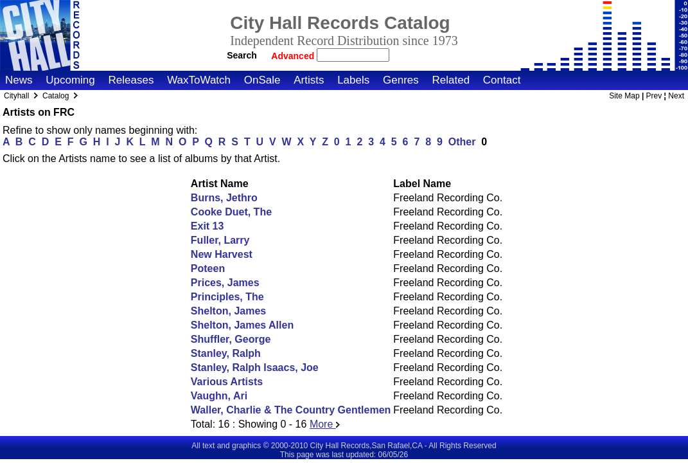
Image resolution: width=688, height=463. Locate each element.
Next (676, 95)
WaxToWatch (199, 80)
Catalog (55, 95)
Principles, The (227, 296)
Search (242, 55)
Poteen (208, 268)
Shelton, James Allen (242, 325)
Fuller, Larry (220, 240)
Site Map (624, 95)
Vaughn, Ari (219, 395)
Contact (502, 80)
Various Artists (227, 381)
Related (451, 80)
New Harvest (221, 254)
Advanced (294, 56)
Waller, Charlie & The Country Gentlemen (291, 409)
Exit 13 (207, 226)
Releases (131, 80)
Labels (353, 80)
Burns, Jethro (224, 197)
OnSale (262, 80)
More (325, 424)
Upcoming (70, 80)
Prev (654, 95)
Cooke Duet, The (231, 211)
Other (462, 141)
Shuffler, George (230, 339)
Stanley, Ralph (226, 353)
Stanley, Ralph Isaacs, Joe (255, 367)
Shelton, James (228, 310)
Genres (401, 80)
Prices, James (225, 282)
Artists (309, 80)
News (19, 80)
